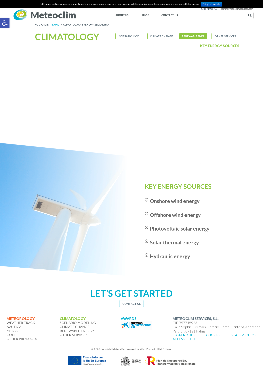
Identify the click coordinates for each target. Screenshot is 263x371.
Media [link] (12, 331)
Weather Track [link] (21, 323)
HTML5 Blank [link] (163, 349)
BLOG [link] (145, 15)
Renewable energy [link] (77, 331)
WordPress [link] (146, 349)
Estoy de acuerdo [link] (211, 4)
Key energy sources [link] (219, 46)
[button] (249, 15)
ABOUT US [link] (122, 15)
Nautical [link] (15, 327)
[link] (4, 23)
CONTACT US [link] (169, 15)
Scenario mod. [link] (129, 36)
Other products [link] (22, 339)
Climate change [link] (161, 36)
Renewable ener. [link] (193, 36)
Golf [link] (11, 335)
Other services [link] (225, 36)
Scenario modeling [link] (78, 323)
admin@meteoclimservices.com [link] (237, 8)
